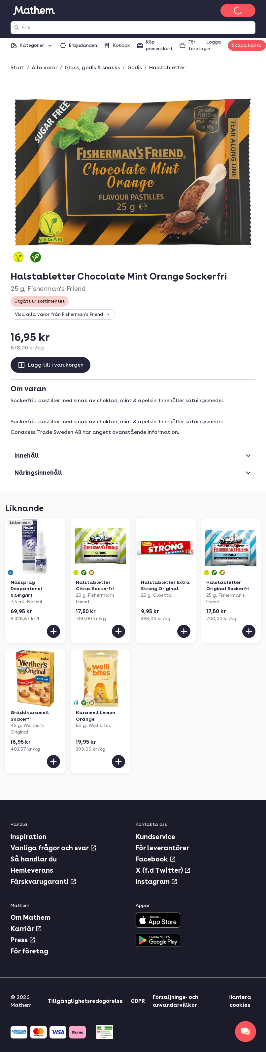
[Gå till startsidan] (34, 10)
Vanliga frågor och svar (54, 848)
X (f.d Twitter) (163, 870)
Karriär (26, 929)
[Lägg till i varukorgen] (53, 631)
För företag (29, 951)
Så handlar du (34, 859)
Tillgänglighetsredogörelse (85, 1001)
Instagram (157, 882)
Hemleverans (32, 870)
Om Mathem (30, 917)
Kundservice (155, 837)
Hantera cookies (239, 1001)
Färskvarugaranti (44, 882)
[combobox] (136, 27)
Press (23, 940)
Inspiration (29, 837)
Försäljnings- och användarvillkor (175, 1001)
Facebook (156, 859)
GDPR (138, 1001)
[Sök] (17, 27)
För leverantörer (162, 848)
